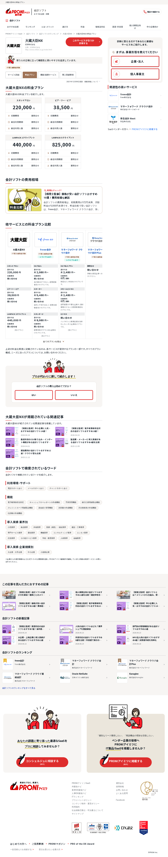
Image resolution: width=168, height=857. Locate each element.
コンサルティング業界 (62, 533)
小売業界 (11, 527)
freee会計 (45, 249)
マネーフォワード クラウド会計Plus (98, 251)
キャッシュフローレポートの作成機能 (45, 502)
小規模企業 (45, 552)
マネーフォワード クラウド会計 (72, 251)
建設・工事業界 (78, 527)
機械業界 (44, 533)
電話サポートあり (15, 488)
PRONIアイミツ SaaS (13, 34)
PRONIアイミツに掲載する (145, 129)
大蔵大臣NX (67, 34)
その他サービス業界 (29, 538)
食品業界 (24, 527)
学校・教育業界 (48, 538)
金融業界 (77, 538)
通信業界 (31, 533)
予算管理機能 (71, 502)
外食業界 (37, 527)
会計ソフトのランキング (49, 34)
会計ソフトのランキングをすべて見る (18, 688)
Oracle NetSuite (80, 674)
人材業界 (64, 538)
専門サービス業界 (15, 533)
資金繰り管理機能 (45, 508)
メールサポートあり (36, 488)
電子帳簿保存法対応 (16, 502)
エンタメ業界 (82, 533)
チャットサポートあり (58, 488)
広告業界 (11, 538)
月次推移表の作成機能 (87, 508)
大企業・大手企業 (15, 552)
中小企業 (31, 552)
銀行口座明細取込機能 (91, 502)
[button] (135, 61)
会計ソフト (30, 34)
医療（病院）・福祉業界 (56, 527)
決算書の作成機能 (65, 508)
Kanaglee (133, 674)
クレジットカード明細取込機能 (20, 508)
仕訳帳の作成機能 (15, 513)
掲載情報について (83, 82)
